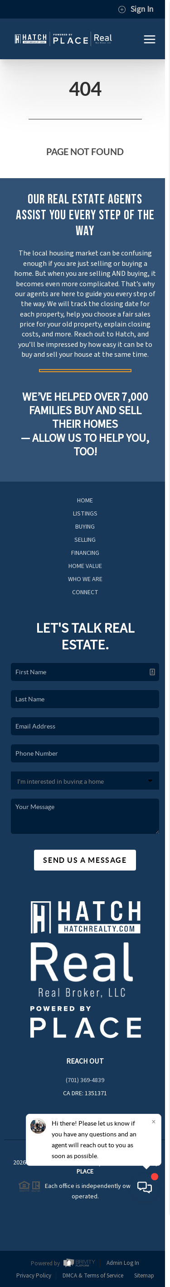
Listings (85, 513)
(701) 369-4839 (85, 1080)
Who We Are (85, 579)
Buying (85, 526)
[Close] (153, 1196)
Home (85, 500)
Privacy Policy (33, 1276)
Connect (85, 592)
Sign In (135, 9)
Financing (85, 553)
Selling (85, 539)
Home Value (85, 566)
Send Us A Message (84, 860)
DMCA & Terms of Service (93, 1276)
